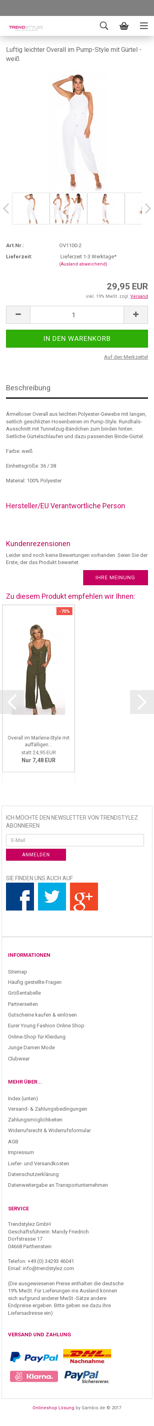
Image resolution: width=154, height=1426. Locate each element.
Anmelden (36, 855)
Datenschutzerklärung (33, 1174)
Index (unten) (23, 1098)
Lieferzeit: (19, 257)
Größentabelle (24, 993)
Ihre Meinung (115, 577)
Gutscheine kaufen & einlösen (42, 1015)
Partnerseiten (23, 1004)
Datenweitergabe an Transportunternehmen (58, 1185)
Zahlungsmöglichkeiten (35, 1120)
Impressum (21, 1152)
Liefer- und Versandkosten (38, 1163)
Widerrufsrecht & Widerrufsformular (49, 1130)
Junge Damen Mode (31, 1047)
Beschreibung (28, 388)
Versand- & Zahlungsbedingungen (47, 1109)
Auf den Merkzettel (126, 357)
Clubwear (19, 1059)
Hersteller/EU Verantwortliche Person (65, 506)
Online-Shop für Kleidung (37, 1037)
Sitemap (17, 972)
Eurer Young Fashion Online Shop (46, 1026)
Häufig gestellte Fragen (35, 982)
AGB (13, 1142)
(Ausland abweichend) (83, 264)
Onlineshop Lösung (53, 1407)
